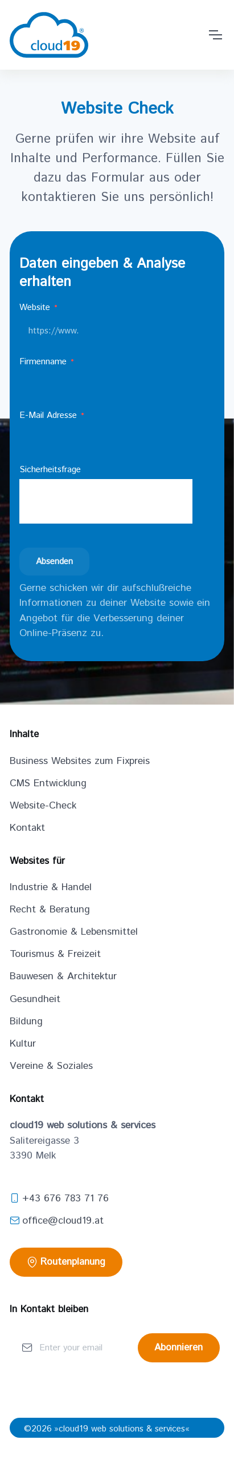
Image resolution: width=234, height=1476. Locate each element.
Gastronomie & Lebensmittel (74, 931)
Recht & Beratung (50, 909)
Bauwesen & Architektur (63, 976)
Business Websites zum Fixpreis (80, 761)
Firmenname (47, 361)
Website (39, 307)
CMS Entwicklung (48, 783)
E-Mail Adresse (52, 415)
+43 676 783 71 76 (59, 1198)
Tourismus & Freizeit (55, 954)
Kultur (23, 1043)
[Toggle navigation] (215, 35)
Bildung (26, 1021)
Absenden (54, 561)
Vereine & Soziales (51, 1066)
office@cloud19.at (57, 1220)
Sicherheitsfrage (50, 469)
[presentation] (105, 501)
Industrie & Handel (51, 887)
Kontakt (27, 828)
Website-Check (43, 805)
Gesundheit (35, 999)
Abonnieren (178, 1347)
